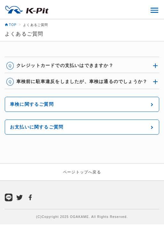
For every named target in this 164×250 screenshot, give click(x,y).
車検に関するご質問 (32, 104)
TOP (11, 25)
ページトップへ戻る (82, 172)
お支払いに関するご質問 (36, 126)
